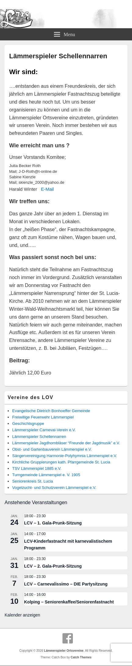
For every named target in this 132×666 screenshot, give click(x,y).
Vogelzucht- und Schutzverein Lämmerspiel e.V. (54, 487)
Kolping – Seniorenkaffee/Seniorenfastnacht (69, 601)
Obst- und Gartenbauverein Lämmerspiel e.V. (52, 449)
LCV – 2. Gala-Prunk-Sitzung (53, 566)
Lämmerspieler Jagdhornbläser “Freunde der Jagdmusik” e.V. (66, 443)
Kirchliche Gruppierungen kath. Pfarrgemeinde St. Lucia (61, 462)
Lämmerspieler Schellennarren (39, 436)
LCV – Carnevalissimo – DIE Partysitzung (66, 584)
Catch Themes (81, 657)
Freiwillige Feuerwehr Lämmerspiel (43, 417)
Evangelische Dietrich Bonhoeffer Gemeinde (51, 410)
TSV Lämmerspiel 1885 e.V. (36, 468)
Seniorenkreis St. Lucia (32, 481)
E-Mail (47, 189)
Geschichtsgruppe (28, 423)
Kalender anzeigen (22, 615)
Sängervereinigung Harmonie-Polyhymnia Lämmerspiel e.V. (64, 455)
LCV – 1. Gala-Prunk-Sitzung (53, 523)
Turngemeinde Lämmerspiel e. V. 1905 (46, 475)
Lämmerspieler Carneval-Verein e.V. (44, 430)
